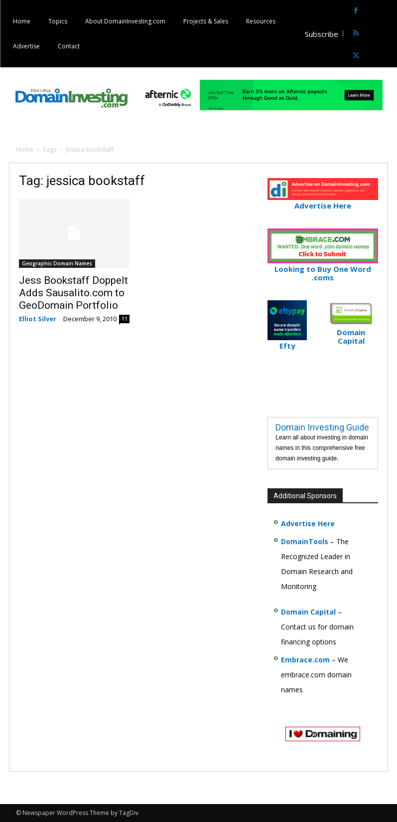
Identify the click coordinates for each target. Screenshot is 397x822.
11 (125, 318)
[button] (388, 33)
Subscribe (321, 34)
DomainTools (304, 541)
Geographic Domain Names (57, 263)
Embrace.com (305, 659)
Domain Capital (308, 611)
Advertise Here (322, 201)
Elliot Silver (37, 318)
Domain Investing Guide (322, 427)
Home (24, 149)
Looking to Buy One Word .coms (322, 268)
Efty (287, 341)
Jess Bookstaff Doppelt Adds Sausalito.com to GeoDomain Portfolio (73, 292)
